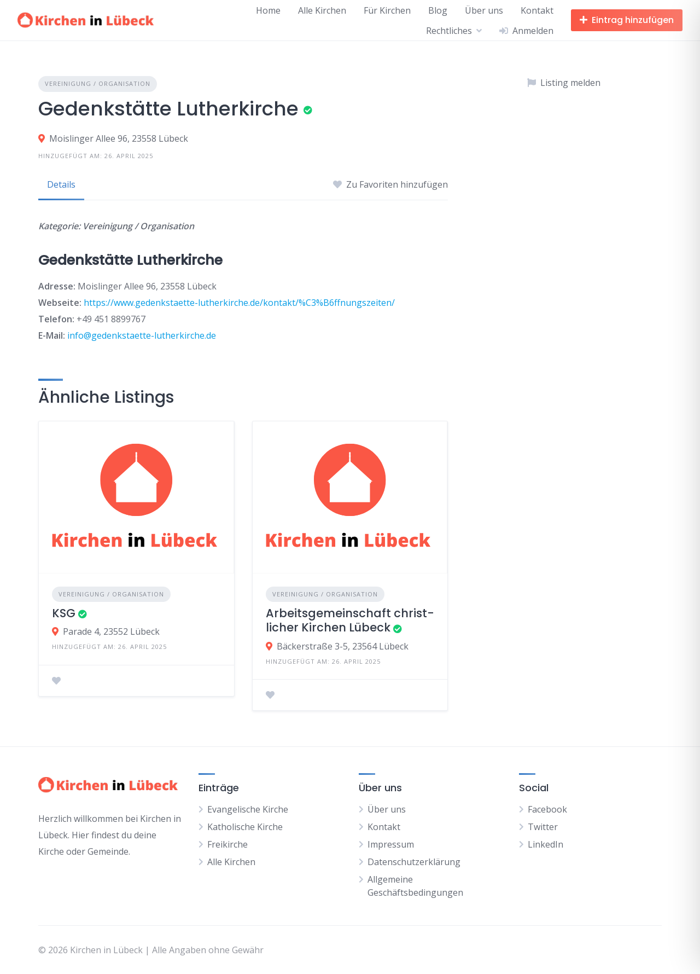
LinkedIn (545, 844)
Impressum (391, 844)
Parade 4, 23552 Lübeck (111, 631)
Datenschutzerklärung (414, 862)
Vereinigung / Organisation (97, 83)
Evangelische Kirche (247, 809)
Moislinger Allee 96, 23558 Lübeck (118, 138)
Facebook (547, 809)
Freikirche (227, 844)
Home (268, 10)
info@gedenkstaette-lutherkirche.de (141, 335)
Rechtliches (449, 31)
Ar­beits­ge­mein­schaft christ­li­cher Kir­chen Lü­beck (350, 620)
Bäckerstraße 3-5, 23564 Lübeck (343, 646)
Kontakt (537, 10)
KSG (63, 613)
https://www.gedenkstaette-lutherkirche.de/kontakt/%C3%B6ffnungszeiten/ (239, 303)
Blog (437, 10)
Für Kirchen (387, 10)
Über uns (484, 10)
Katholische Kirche (245, 827)
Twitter (543, 827)
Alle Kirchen (322, 10)
